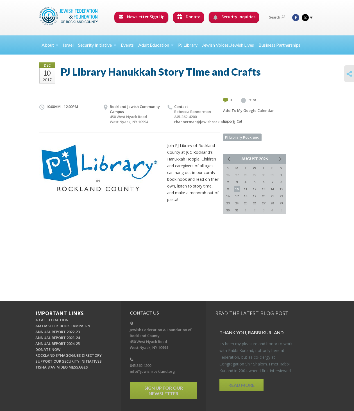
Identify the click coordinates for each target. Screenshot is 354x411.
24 (237, 203)
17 (237, 196)
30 (228, 210)
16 (228, 196)
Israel (68, 45)
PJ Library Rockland (242, 137)
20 (263, 196)
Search (277, 17)
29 (281, 203)
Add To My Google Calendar (248, 110)
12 (254, 189)
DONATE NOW (47, 349)
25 (245, 203)
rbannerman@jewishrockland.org (204, 121)
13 (263, 189)
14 (272, 189)
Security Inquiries (234, 17)
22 (281, 196)
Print (248, 100)
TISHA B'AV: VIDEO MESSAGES (61, 367)
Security (97, 45)
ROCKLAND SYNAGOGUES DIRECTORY (68, 355)
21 (272, 196)
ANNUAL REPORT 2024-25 (57, 343)
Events (127, 45)
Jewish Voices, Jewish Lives (228, 45)
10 (237, 189)
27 (263, 203)
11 (245, 189)
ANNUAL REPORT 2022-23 (57, 331)
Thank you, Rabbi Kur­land (251, 332)
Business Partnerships (279, 45)
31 (237, 210)
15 (281, 189)
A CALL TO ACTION (52, 319)
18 (245, 196)
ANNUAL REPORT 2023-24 (57, 337)
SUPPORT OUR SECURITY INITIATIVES (68, 361)
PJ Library (188, 45)
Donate (188, 16)
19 (254, 196)
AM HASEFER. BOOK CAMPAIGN (62, 325)
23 (228, 203)
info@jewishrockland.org (152, 371)
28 (272, 203)
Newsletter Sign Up (142, 16)
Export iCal (232, 121)
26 (254, 203)
